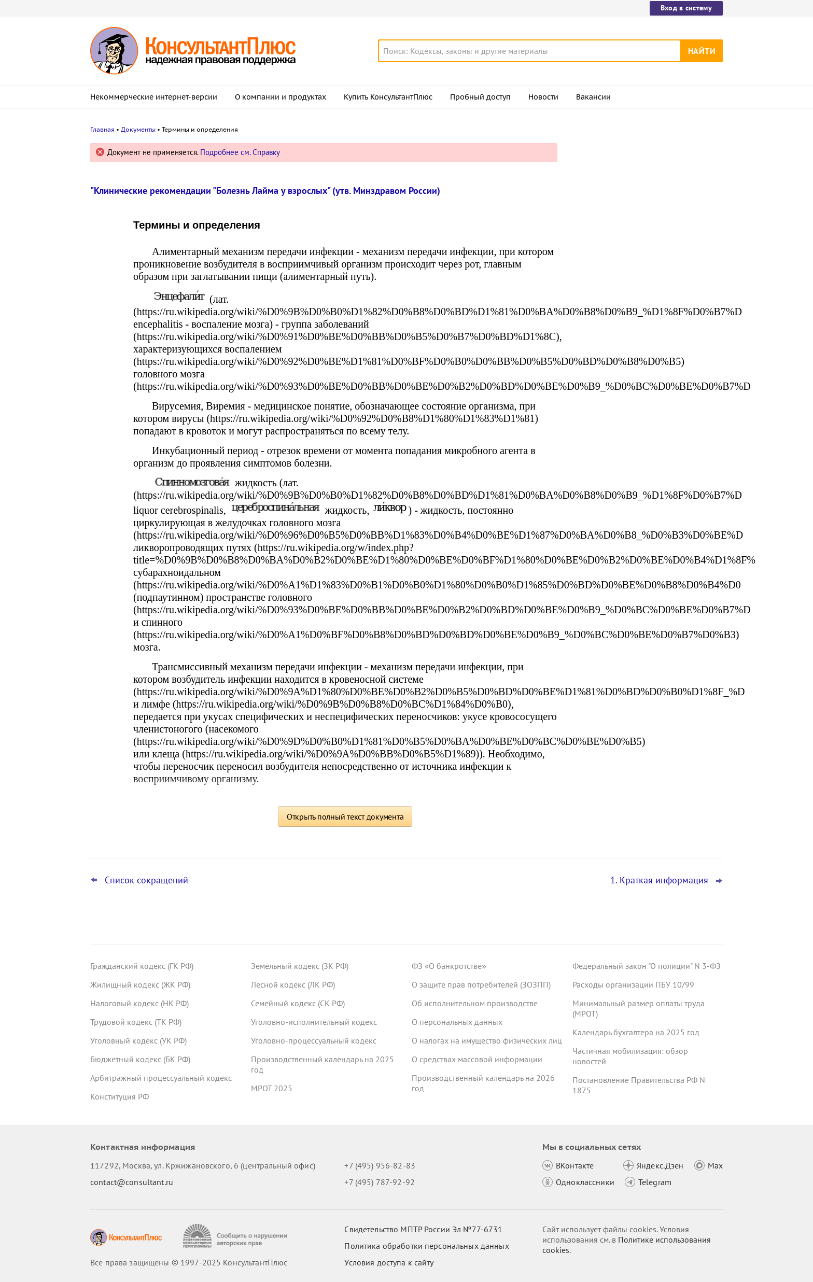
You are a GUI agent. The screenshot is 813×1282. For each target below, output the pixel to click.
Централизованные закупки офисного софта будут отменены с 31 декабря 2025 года (644, 372)
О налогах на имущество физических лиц (487, 1040)
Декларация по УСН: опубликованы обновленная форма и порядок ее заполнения (639, 316)
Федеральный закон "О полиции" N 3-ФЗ (646, 966)
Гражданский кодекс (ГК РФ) (141, 966)
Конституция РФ (119, 1096)
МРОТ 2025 (271, 1088)
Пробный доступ (480, 97)
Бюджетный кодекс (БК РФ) (140, 1059)
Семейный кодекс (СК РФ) (298, 1003)
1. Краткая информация (659, 880)
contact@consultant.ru (131, 1182)
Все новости (599, 406)
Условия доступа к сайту (388, 1262)
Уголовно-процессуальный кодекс (313, 1040)
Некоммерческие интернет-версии (153, 97)
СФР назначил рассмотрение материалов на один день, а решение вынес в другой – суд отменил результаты (643, 254)
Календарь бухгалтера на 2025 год (635, 1032)
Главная (102, 129)
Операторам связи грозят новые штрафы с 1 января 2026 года (634, 198)
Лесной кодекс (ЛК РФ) (293, 984)
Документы (138, 129)
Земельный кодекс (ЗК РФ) (299, 966)
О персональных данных (457, 1022)
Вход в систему (686, 7)
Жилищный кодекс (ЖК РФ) (140, 984)
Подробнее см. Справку (240, 152)
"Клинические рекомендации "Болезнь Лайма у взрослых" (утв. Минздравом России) (265, 190)
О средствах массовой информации (477, 1059)
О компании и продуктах (280, 97)
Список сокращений (146, 880)
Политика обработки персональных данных (426, 1246)
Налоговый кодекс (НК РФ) (139, 1003)
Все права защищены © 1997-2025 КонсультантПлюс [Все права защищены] (188, 1262)
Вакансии (593, 97)
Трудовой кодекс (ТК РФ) (135, 1022)
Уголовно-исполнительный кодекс (314, 1022)
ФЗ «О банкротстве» (449, 966)
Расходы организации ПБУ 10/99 (633, 984)
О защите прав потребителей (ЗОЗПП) (481, 984)
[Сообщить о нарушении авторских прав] (236, 1236)
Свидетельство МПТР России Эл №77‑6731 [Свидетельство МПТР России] (423, 1229)
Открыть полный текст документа (345, 816)
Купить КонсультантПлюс (388, 97)
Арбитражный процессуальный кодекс (161, 1078)
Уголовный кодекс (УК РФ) (138, 1040)
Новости (543, 97)
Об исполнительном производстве (475, 1003)
